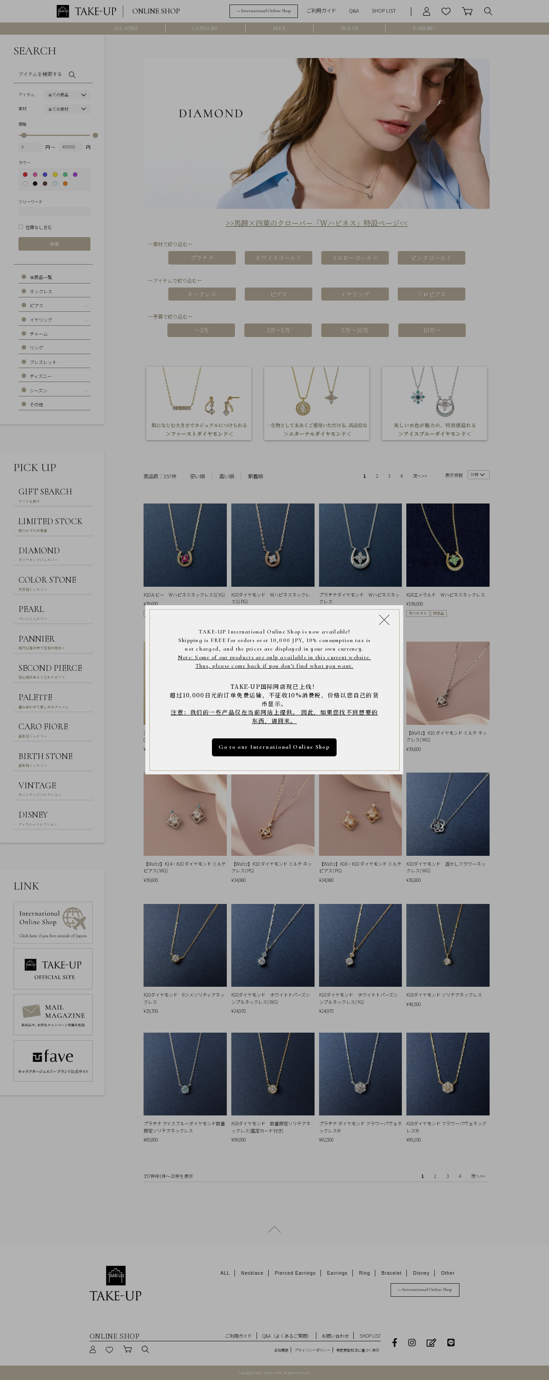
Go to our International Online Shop (274, 747)
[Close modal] (385, 620)
